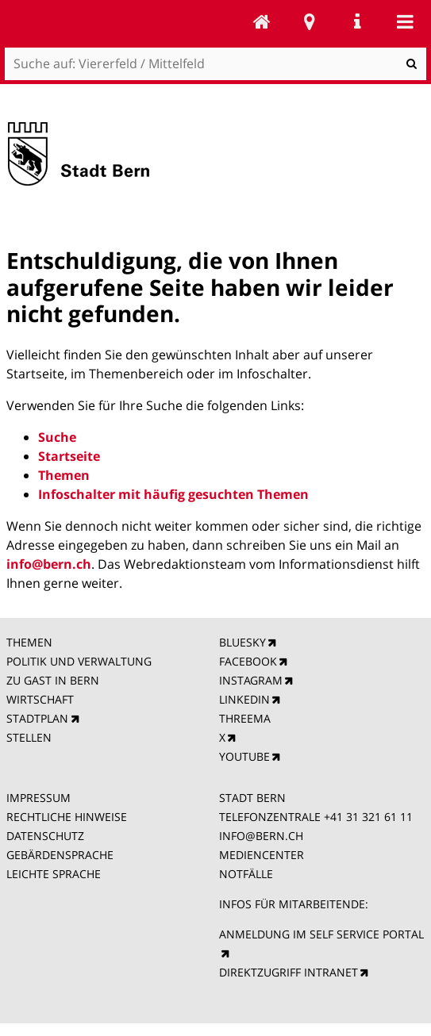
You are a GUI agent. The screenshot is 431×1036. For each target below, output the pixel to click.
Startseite (69, 456)
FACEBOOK (248, 661)
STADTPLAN (37, 718)
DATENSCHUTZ (45, 835)
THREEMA (245, 718)
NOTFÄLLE (246, 873)
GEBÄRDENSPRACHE (60, 854)
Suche (57, 437)
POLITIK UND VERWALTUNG (79, 661)
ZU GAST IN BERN (52, 680)
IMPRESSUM (38, 797)
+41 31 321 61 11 (368, 816)
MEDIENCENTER (261, 854)
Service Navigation (357, 21)
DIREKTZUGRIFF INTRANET (288, 972)
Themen (64, 475)
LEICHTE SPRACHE (53, 873)
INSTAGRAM (251, 680)
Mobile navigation (404, 21)
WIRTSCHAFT (40, 699)
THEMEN (29, 642)
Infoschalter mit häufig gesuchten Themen (173, 494)
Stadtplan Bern (309, 21)
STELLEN (29, 737)
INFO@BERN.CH (261, 835)
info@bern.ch (48, 564)
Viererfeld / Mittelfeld (262, 21)
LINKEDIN (244, 699)
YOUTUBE (244, 756)
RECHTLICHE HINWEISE (66, 816)
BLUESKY (242, 642)
